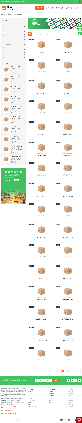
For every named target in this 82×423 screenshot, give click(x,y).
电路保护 (5, 32)
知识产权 (51, 403)
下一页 (75, 371)
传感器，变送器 (6, 27)
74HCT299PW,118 (41, 53)
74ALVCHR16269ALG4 (41, 341)
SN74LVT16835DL (67, 73)
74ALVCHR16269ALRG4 (67, 320)
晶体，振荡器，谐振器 (8, 42)
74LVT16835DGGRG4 (68, 156)
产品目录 (6, 15)
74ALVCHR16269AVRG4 (67, 299)
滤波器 (4, 50)
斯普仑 (10, 420)
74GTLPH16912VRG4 (41, 217)
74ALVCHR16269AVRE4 (41, 320)
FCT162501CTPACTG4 (41, 114)
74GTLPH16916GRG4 (68, 197)
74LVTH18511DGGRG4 (41, 156)
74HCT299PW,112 (68, 53)
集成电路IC (10, 15)
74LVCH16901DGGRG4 (68, 176)
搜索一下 (39, 8)
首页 (2, 15)
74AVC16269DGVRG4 (41, 258)
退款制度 (71, 400)
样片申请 (71, 403)
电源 (4, 53)
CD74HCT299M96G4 (41, 135)
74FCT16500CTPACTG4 (67, 238)
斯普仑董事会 (52, 398)
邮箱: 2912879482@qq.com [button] (67, 1)
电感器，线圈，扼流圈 (8, 55)
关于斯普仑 (51, 392)
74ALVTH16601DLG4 (68, 258)
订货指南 (71, 392)
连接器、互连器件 (7, 58)
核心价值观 (51, 396)
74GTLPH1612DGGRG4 (67, 217)
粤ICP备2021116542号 (24, 420)
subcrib (56, 381)
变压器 (4, 29)
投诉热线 (71, 407)
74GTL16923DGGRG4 (42, 238)
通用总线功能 (19, 15)
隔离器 (4, 37)
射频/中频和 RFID (7, 45)
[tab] (30, 34)
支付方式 (71, 394)
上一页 (59, 371)
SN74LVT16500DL (67, 94)
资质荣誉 (51, 400)
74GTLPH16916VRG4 (41, 197)
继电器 (4, 40)
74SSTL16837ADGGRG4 (67, 135)
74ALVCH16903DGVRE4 (67, 361)
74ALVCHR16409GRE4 (41, 299)
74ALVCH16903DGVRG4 (41, 361)
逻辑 (15, 15)
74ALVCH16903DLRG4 (68, 341)
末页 (78, 371)
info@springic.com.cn (9, 405)
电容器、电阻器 (6, 35)
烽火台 (76, 2)
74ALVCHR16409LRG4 (41, 279)
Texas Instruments (41, 72)
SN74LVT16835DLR (41, 73)
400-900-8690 (22, 1)
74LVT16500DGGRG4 (42, 176)
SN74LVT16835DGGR (42, 94)
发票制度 (71, 398)
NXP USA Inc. (41, 51)
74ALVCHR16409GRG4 (68, 279)
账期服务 (71, 405)
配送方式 (71, 396)
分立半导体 (5, 47)
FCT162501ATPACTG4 (68, 114)
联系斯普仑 (51, 394)
